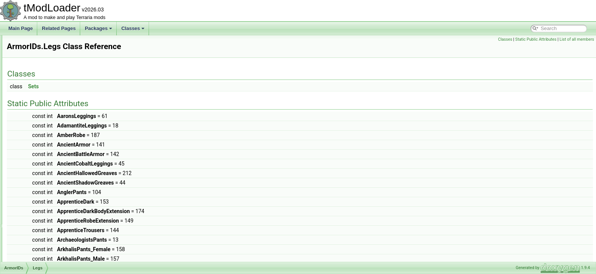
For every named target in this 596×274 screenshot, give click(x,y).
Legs (36, 152)
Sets (128, 86)
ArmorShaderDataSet (47, 219)
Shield (37, 177)
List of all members (577, 39)
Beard (37, 93)
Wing (36, 202)
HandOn (39, 135)
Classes (132, 28)
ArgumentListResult (45, 60)
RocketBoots (44, 169)
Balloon (38, 85)
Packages (98, 28)
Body (36, 102)
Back (36, 77)
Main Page (20, 28)
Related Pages (59, 28)
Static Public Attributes (535, 39)
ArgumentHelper (41, 51)
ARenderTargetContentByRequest (59, 43)
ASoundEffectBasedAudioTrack (57, 236)
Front (36, 118)
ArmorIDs (34, 68)
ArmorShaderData (43, 210)
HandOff (39, 127)
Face (36, 110)
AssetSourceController (48, 261)
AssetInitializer (39, 252)
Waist (37, 194)
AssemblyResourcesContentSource (61, 244)
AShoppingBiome (42, 227)
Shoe (36, 185)
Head (36, 144)
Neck (36, 160)
